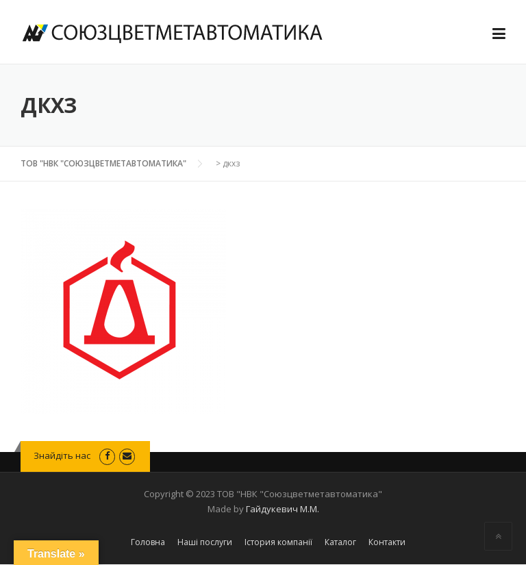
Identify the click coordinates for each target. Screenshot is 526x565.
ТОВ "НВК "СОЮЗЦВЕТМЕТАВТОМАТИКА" (103, 163)
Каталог (340, 542)
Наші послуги (204, 542)
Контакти (386, 542)
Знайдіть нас (63, 455)
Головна (148, 542)
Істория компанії (278, 542)
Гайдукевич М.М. (282, 509)
